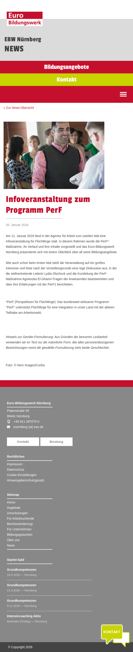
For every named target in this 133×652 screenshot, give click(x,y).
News (11, 545)
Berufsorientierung (19, 524)
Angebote (13, 507)
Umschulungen (17, 513)
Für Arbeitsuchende (20, 518)
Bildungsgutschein (19, 534)
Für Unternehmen (19, 529)
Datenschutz (15, 469)
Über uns (13, 540)
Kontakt (23, 441)
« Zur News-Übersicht (19, 108)
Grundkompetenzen (21, 569)
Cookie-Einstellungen (21, 475)
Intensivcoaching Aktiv (24, 616)
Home (11, 502)
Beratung (56, 441)
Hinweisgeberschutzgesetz (25, 480)
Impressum (14, 464)
